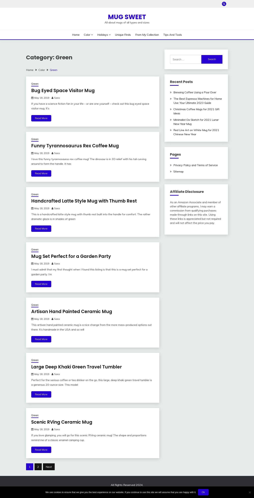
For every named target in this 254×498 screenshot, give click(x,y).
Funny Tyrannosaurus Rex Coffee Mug (75, 146)
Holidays (102, 34)
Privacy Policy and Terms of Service (195, 165)
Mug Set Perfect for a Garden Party (71, 256)
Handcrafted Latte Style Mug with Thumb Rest (84, 201)
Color (87, 34)
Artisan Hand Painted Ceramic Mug (71, 311)
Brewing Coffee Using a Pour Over (194, 92)
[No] (249, 492)
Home (76, 34)
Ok (203, 492)
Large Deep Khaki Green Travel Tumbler (76, 367)
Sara (57, 97)
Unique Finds (123, 34)
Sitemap (178, 171)
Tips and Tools (172, 34)
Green (34, 83)
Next (49, 467)
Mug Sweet (127, 16)
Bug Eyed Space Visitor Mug (63, 90)
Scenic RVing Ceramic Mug (61, 422)
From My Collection (147, 34)
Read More (41, 118)
